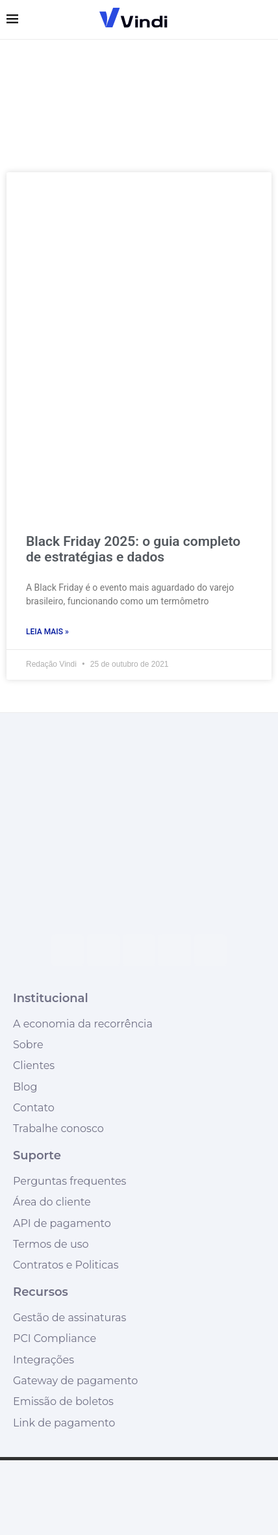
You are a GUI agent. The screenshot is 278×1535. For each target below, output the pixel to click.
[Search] (265, 19)
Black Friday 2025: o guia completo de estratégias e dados (133, 549)
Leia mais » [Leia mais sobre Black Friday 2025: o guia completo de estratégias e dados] (47, 631)
